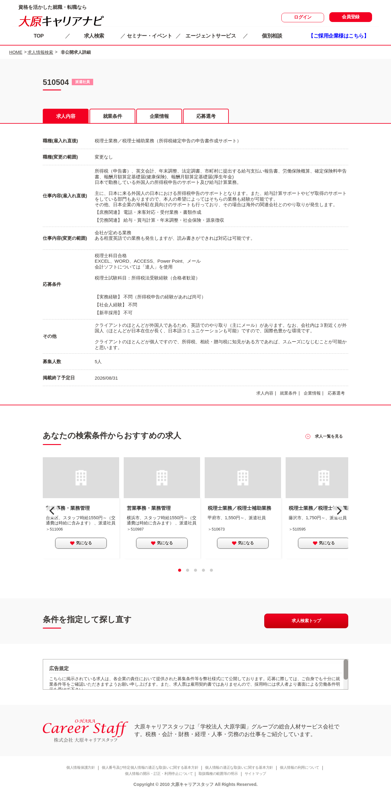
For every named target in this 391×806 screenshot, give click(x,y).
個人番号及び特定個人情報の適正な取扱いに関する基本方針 (145, 779)
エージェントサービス (212, 35)
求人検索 (95, 35)
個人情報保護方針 (70, 779)
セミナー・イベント (151, 35)
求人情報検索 (40, 52)
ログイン (302, 18)
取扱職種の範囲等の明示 (221, 786)
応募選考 (206, 117)
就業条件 (112, 117)
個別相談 (273, 35)
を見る (328, 445)
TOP (40, 35)
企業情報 (159, 117)
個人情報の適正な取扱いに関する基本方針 (244, 779)
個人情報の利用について (310, 779)
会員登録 (350, 18)
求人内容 (66, 117)
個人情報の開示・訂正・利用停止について (155, 786)
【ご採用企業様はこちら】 (340, 35)
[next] (338, 519)
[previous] (52, 519)
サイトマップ (261, 786)
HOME (15, 52)
